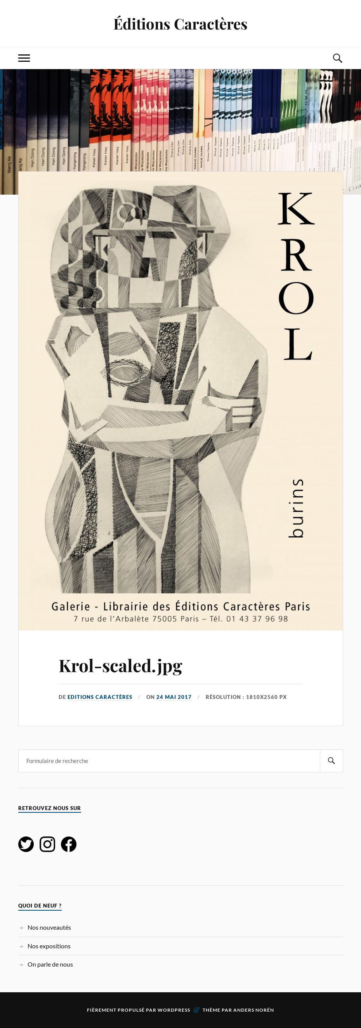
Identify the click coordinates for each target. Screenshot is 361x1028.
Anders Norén (253, 1010)
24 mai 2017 (174, 697)
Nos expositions (49, 946)
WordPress (174, 1010)
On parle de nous (50, 964)
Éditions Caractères (180, 23)
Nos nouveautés (49, 927)
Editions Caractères (100, 697)
